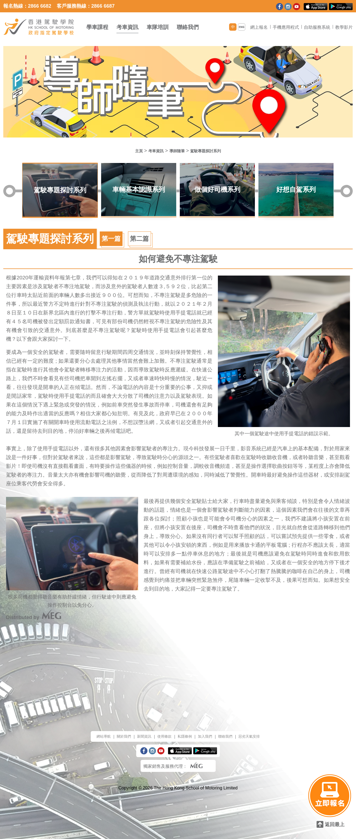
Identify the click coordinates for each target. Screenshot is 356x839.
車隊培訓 (158, 27)
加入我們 (209, 729)
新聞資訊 (138, 729)
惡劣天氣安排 (260, 729)
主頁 (130, 150)
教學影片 (344, 27)
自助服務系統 (317, 27)
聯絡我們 (188, 27)
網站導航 (91, 729)
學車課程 (97, 27)
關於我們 (115, 729)
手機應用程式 (286, 27)
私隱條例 (185, 729)
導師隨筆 (176, 150)
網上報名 (259, 27)
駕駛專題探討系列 (211, 150)
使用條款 (162, 729)
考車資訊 (127, 27)
